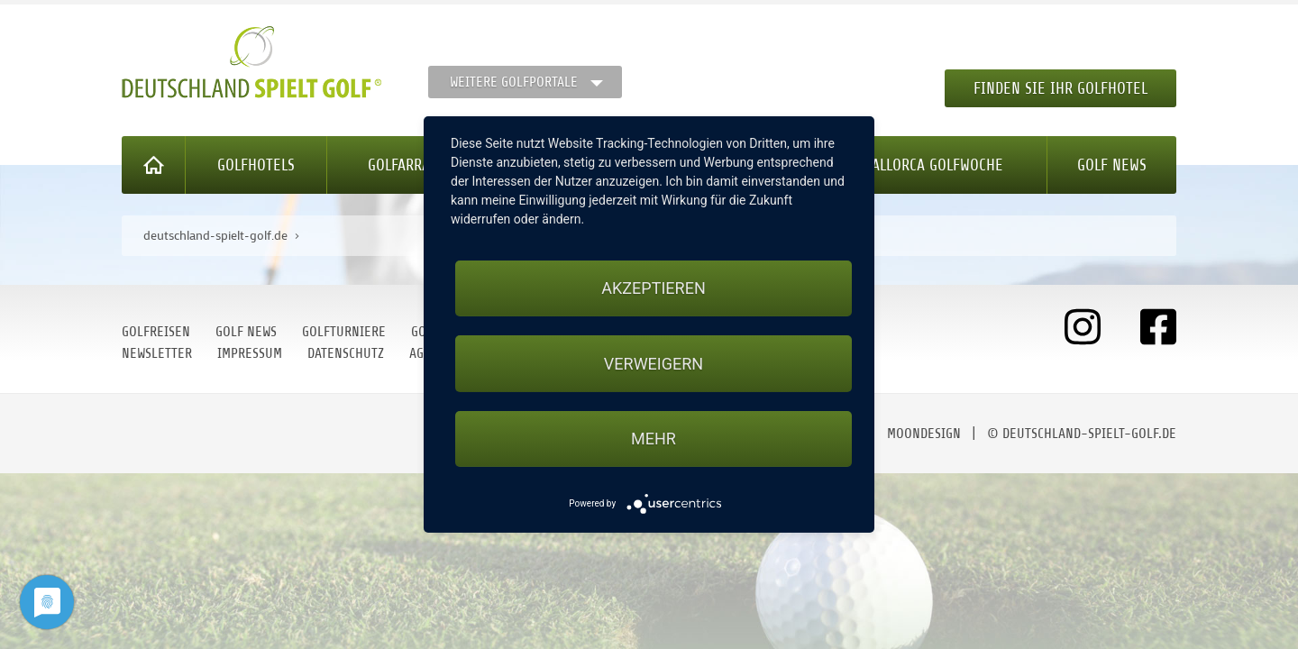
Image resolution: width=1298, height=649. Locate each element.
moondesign (924, 433)
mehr (653, 438)
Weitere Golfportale (514, 82)
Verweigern (653, 363)
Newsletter (157, 353)
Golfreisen (156, 332)
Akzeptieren (653, 288)
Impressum (249, 353)
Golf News (1112, 165)
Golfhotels (256, 165)
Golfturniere (344, 332)
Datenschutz (345, 353)
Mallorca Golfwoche (932, 165)
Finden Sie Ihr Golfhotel (1060, 88)
